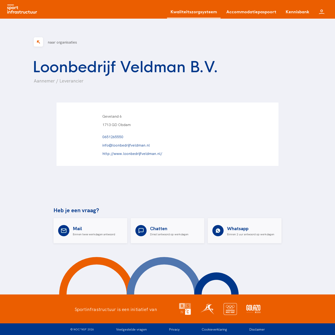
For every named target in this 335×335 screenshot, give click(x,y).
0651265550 (112, 136)
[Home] (23, 9)
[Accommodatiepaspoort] (251, 13)
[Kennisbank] (297, 13)
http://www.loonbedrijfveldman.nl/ (132, 153)
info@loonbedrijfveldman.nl (126, 144)
